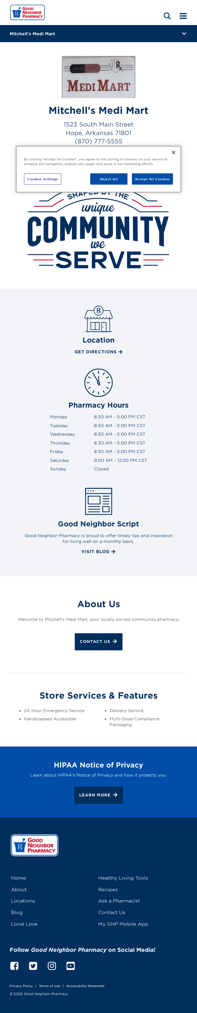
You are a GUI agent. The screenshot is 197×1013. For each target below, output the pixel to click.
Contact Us (99, 642)
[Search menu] (167, 16)
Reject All (109, 178)
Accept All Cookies (152, 178)
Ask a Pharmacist (119, 900)
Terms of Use (49, 986)
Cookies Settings (42, 178)
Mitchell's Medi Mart (32, 33)
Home (18, 877)
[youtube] (70, 965)
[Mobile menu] (183, 16)
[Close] (173, 152)
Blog (17, 912)
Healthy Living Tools (123, 877)
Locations (23, 900)
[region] (98, 169)
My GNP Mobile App (123, 923)
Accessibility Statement (85, 986)
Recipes (108, 889)
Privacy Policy (21, 986)
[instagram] (52, 965)
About (18, 889)
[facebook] (14, 965)
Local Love (24, 923)
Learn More (98, 795)
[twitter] (33, 965)
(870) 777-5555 (99, 141)
